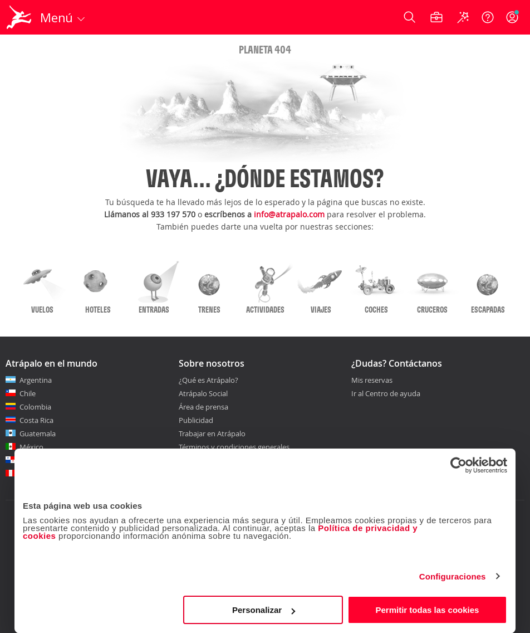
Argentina (35, 380)
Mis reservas (371, 380)
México (31, 447)
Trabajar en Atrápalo (212, 434)
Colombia (35, 407)
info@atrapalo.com (289, 214)
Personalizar (263, 610)
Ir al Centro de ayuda (385, 393)
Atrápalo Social (203, 393)
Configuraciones (452, 576)
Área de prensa (203, 407)
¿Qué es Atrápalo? (208, 380)
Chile (27, 393)
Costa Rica (36, 420)
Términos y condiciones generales (234, 447)
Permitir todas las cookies (427, 610)
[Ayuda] (487, 17)
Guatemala (37, 434)
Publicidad (196, 420)
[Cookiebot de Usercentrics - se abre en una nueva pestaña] (458, 465)
